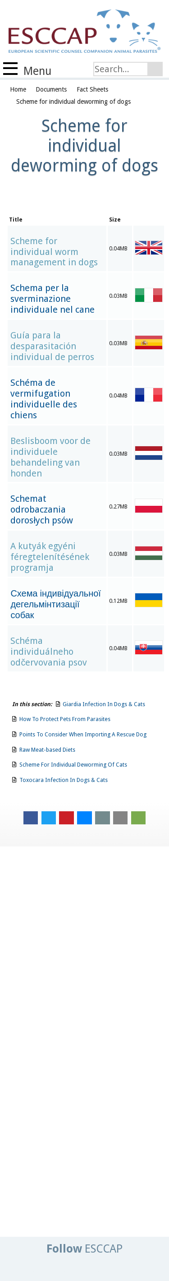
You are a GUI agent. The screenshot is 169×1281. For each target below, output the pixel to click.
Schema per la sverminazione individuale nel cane (52, 299)
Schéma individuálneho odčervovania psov (48, 652)
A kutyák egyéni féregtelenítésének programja (49, 557)
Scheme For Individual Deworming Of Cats (73, 764)
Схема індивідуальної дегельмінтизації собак (55, 604)
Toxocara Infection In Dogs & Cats (63, 780)
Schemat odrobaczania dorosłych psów (41, 510)
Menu (27, 70)
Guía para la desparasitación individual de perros (52, 346)
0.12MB (118, 600)
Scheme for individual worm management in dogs (54, 252)
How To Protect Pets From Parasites (64, 719)
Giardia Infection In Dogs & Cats (104, 704)
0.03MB (118, 295)
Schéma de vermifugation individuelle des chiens (43, 399)
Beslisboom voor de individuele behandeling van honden (50, 457)
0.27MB (118, 506)
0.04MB (118, 248)
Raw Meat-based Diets (47, 749)
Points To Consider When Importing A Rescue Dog (82, 734)
